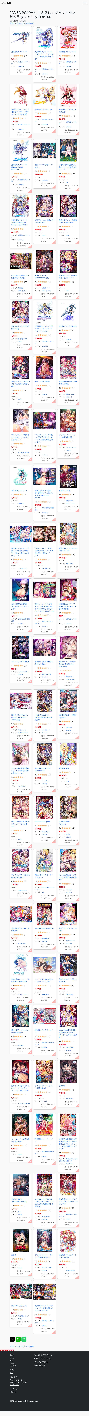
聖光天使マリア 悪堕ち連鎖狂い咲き (20, 327)
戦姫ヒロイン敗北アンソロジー (44, 166)
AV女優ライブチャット (42, 1358)
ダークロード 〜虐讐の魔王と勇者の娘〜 (20, 1140)
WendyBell (69, 1099)
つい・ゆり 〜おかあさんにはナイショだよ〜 (44, 980)
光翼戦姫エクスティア (19, 52)
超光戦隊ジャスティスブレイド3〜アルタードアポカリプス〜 (68, 1201)
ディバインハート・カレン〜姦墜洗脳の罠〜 (68, 436)
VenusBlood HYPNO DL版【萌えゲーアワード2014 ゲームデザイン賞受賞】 (68, 1033)
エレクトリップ (22, 568)
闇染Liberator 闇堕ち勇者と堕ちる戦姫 (68, 382)
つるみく (68, 837)
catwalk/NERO (22, 890)
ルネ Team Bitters (23, 452)
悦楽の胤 (62, 1086)
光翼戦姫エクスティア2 (67, 52)
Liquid (20, 1154)
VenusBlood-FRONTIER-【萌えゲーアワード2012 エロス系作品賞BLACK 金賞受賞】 (44, 1202)
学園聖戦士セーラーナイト (44, 1140)
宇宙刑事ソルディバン (19, 1306)
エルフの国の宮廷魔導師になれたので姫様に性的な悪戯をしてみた (20, 770)
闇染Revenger (70, 394)
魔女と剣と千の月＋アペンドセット (44, 876)
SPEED (20, 1214)
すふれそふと (22, 786)
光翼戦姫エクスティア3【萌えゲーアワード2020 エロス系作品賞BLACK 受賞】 (44, 55)
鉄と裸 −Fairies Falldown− (64, 822)
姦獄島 (13, 1255)
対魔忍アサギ (46, 288)
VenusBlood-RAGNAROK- (44, 928)
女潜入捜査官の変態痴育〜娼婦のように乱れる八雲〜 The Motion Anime (44, 494)
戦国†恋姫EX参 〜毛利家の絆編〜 (67, 716)
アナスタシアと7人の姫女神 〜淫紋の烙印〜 (20, 876)
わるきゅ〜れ (70, 563)
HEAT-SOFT (69, 1164)
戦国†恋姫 (69, 727)
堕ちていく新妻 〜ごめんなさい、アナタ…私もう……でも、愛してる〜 (20, 1088)
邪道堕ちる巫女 (46, 674)
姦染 (19, 1212)
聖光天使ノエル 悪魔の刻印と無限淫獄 (44, 221)
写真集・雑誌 (14, 1385)
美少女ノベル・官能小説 (18, 1382)
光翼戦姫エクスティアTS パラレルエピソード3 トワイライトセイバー (44, 328)
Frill (67, 182)
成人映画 (13, 1365)
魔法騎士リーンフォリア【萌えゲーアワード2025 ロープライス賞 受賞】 (20, 111)
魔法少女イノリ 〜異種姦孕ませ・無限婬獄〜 (68, 221)
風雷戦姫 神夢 (64, 768)
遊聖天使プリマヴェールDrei (68, 929)
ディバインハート (71, 447)
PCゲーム (13, 1392)
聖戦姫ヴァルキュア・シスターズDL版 (68, 1256)
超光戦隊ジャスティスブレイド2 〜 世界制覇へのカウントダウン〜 (44, 1308)
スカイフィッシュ (23, 994)
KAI (43, 892)
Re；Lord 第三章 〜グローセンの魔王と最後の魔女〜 (68, 877)
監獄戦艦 (20, 288)
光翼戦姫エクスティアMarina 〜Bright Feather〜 (19, 167)
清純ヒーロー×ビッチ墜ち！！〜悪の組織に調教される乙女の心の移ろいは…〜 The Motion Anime (44, 607)
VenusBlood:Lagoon (42, 821)
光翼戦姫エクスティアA (43, 109)
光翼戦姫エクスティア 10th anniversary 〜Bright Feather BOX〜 (19, 222)
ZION (43, 235)
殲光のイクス (70, 677)
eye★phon (45, 994)
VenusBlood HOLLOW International (43, 769)
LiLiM (67, 781)
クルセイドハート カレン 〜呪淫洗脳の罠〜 (44, 1087)
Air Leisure (6, 2)
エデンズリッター (23, 672)
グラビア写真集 (39, 1365)
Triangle (20, 1045)
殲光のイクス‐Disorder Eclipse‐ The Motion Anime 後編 (67, 664)
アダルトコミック (16, 1380)
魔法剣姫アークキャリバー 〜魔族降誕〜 (20, 1031)
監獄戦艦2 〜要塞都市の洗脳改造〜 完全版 (20, 276)
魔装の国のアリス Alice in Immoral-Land (68, 549)
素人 (11, 1361)
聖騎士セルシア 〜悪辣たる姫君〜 (68, 980)
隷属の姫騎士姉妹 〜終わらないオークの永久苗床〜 (20, 824)
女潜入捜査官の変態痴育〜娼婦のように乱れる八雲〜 (20, 606)
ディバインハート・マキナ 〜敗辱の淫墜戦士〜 (44, 1256)
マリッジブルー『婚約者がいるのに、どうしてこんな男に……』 (20, 437)
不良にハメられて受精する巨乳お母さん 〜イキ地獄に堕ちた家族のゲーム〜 (44, 552)
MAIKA (44, 1156)
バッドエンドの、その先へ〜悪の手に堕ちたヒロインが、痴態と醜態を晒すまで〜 (44, 438)
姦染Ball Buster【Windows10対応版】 (19, 1200)
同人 (11, 1373)
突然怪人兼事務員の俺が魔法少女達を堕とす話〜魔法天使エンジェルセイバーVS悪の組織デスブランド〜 (68, 1144)
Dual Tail (44, 733)
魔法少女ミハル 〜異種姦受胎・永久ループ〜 (68, 276)
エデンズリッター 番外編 (20, 662)
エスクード (69, 397)
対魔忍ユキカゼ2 (65, 490)
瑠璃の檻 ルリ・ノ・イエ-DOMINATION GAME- (20, 980)
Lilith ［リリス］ (23, 291)
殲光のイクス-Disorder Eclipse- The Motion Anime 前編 (19, 717)
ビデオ (12, 1358)
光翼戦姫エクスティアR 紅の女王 (67, 110)
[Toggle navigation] (85, 3)
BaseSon (68, 730)
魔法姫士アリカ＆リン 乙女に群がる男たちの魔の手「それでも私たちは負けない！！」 (20, 552)
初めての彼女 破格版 (42, 381)
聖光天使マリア (22, 339)
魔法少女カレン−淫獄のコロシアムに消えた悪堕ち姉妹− (20, 383)
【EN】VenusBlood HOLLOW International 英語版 (43, 717)
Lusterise (21, 67)
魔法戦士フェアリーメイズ (44, 1031)
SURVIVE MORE (70, 679)
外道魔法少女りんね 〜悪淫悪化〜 (20, 929)
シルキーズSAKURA (24, 1103)
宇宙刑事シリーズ (23, 1316)
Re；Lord (68, 890)
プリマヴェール (70, 941)
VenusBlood (46, 730)
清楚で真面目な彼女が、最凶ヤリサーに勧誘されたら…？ (68, 167)
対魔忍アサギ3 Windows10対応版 (42, 276)
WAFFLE (44, 394)
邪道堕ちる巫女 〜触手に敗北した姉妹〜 (44, 663)
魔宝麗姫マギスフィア (19, 490)
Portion (68, 450)
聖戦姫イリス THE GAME (68, 326)
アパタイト (45, 455)
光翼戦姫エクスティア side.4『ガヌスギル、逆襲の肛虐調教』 (67, 606)
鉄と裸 (68, 834)
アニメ (12, 1363)
